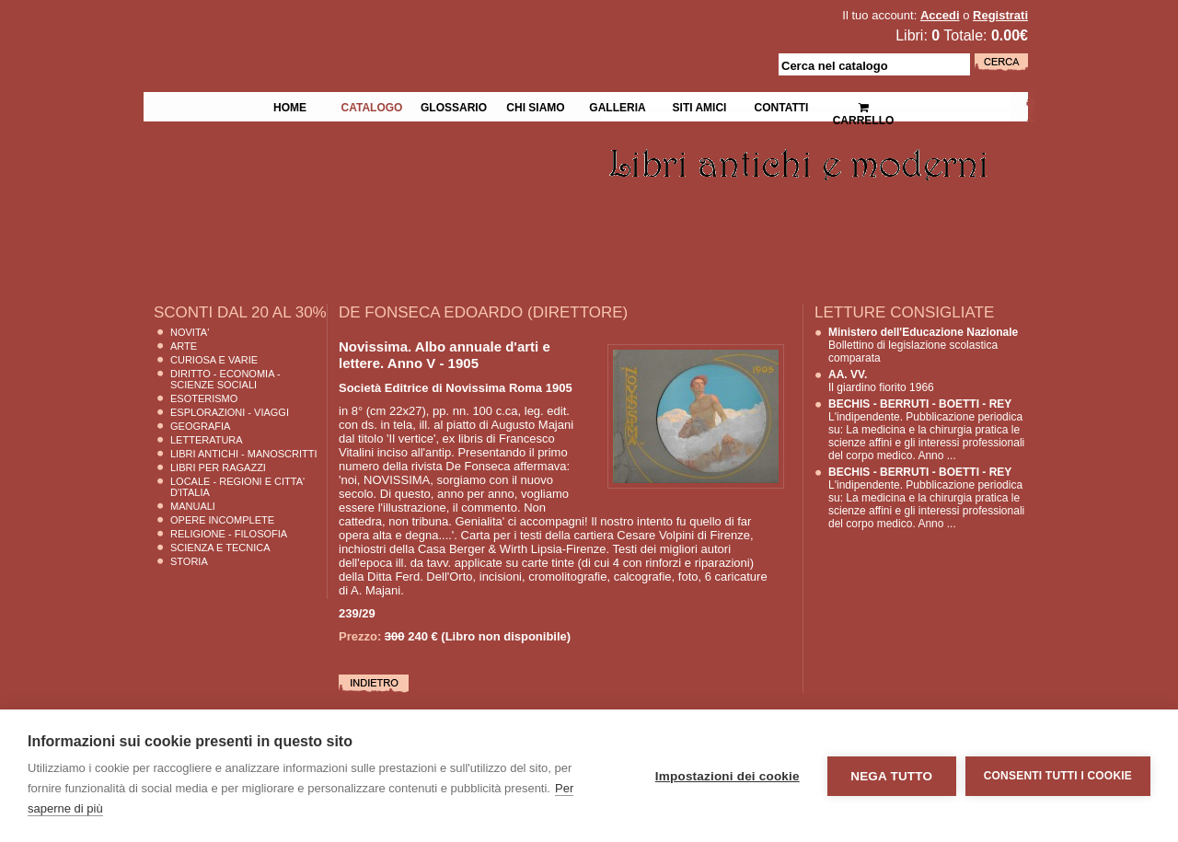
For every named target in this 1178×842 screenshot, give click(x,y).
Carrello (864, 106)
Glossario (454, 105)
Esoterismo (203, 398)
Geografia (200, 426)
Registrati (1000, 15)
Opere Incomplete (222, 519)
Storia (189, 561)
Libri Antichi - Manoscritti (244, 453)
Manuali (192, 506)
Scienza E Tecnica (220, 547)
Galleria (617, 105)
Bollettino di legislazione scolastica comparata (923, 345)
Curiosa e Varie (214, 359)
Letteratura (206, 439)
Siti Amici (700, 105)
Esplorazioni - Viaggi (229, 412)
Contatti (782, 105)
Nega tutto (891, 776)
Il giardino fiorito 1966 (881, 381)
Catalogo (372, 105)
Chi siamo (535, 105)
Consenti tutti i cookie (1058, 775)
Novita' (189, 332)
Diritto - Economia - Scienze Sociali (225, 379)
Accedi (940, 15)
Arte (183, 346)
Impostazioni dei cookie (727, 776)
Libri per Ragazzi (218, 467)
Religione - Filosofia (228, 533)
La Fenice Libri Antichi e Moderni (304, 27)
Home (289, 105)
